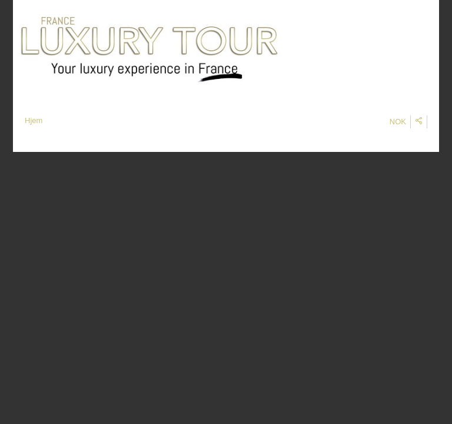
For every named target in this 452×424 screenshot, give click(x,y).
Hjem (33, 120)
